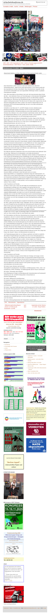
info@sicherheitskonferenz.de (30, 608)
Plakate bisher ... (8, 350)
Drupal (44, 608)
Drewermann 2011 (30, 408)
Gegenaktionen (20, 302)
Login (38, 608)
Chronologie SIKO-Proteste (11, 346)
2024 (5, 302)
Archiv (6, 348)
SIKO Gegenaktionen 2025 (16, 63)
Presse (35, 6)
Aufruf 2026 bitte (14, 322)
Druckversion (37, 310)
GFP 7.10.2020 (9, 580)
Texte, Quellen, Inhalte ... (28, 64)
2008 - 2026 (6, 63)
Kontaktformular (16, 608)
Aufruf (16, 6)
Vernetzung (7, 344)
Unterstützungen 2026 (13, 326)
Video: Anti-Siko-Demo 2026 (34, 373)
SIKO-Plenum (18, 64)
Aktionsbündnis (12, 302)
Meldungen (28, 6)
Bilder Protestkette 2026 (33, 371)
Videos (11, 608)
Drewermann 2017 (30, 414)
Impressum (6, 608)
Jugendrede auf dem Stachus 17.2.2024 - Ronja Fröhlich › (39, 306)
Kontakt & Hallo (8, 6)
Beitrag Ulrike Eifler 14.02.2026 (34, 362)
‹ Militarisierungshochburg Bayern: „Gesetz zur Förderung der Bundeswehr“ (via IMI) (12, 307)
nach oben (24, 306)
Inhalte (21, 6)
